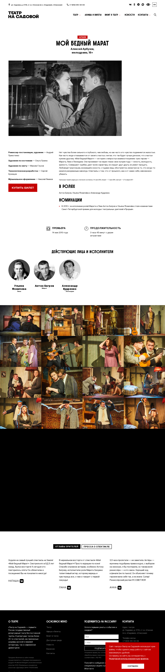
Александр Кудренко (70, 287)
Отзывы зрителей (66, 546)
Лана (65, 588)
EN (154, 5)
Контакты (143, 14)
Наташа (16, 581)
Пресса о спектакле (97, 546)
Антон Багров (44, 285)
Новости (130, 14)
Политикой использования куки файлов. (129, 659)
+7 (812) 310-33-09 (77, 5)
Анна (115, 588)
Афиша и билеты (93, 14)
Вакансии (50, 649)
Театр (75, 14)
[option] (65, 98)
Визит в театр (111, 14)
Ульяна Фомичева (19, 287)
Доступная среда (54, 640)
